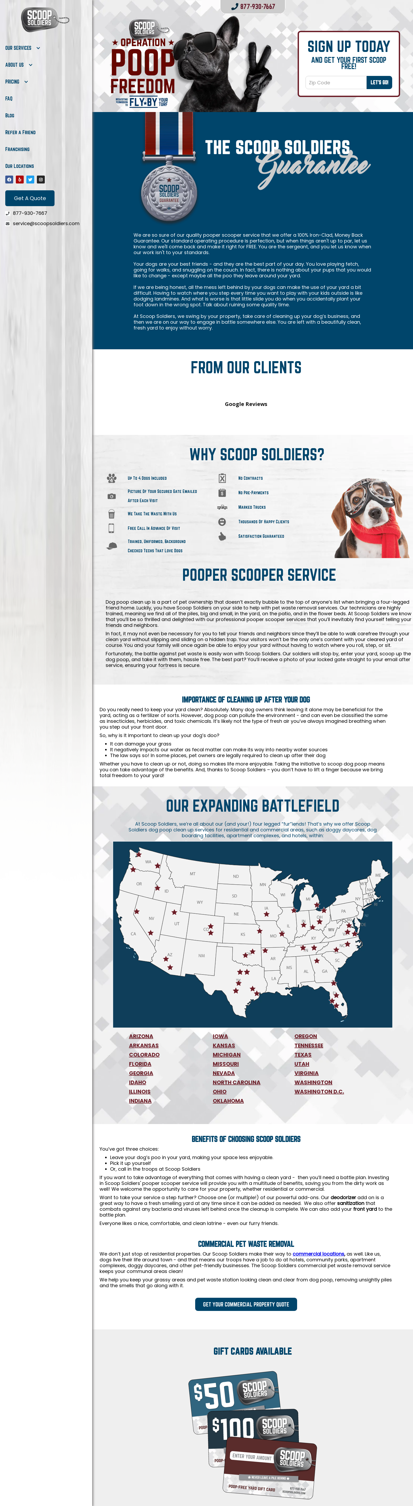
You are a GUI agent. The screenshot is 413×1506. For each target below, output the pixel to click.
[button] (23, 48)
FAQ (8, 98)
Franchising (17, 149)
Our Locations (19, 166)
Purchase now (253, 1467)
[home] (45, 20)
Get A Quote (30, 198)
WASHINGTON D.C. (319, 1044)
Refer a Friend (20, 132)
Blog (9, 115)
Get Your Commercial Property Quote (246, 1257)
